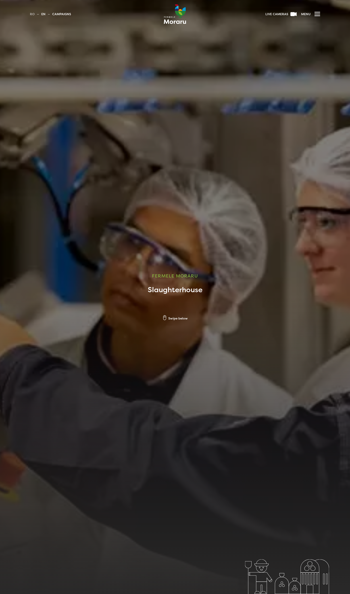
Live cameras (281, 14)
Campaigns (61, 14)
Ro (32, 14)
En (43, 14)
